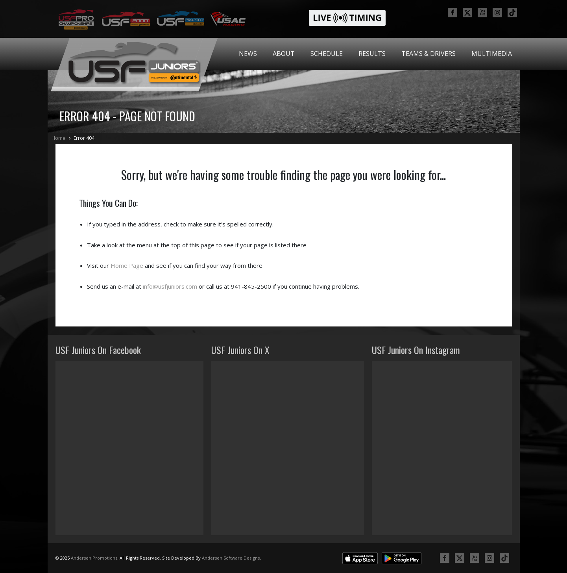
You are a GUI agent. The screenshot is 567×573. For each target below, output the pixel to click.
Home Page (127, 265)
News (248, 53)
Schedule (326, 53)
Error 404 (84, 138)
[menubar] (375, 54)
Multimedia (491, 53)
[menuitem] (248, 54)
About (284, 53)
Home (58, 138)
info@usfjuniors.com (170, 286)
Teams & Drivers (428, 53)
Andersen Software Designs (231, 558)
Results (372, 53)
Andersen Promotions (94, 558)
